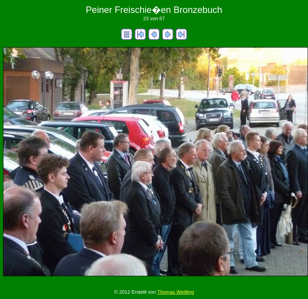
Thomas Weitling (175, 292)
